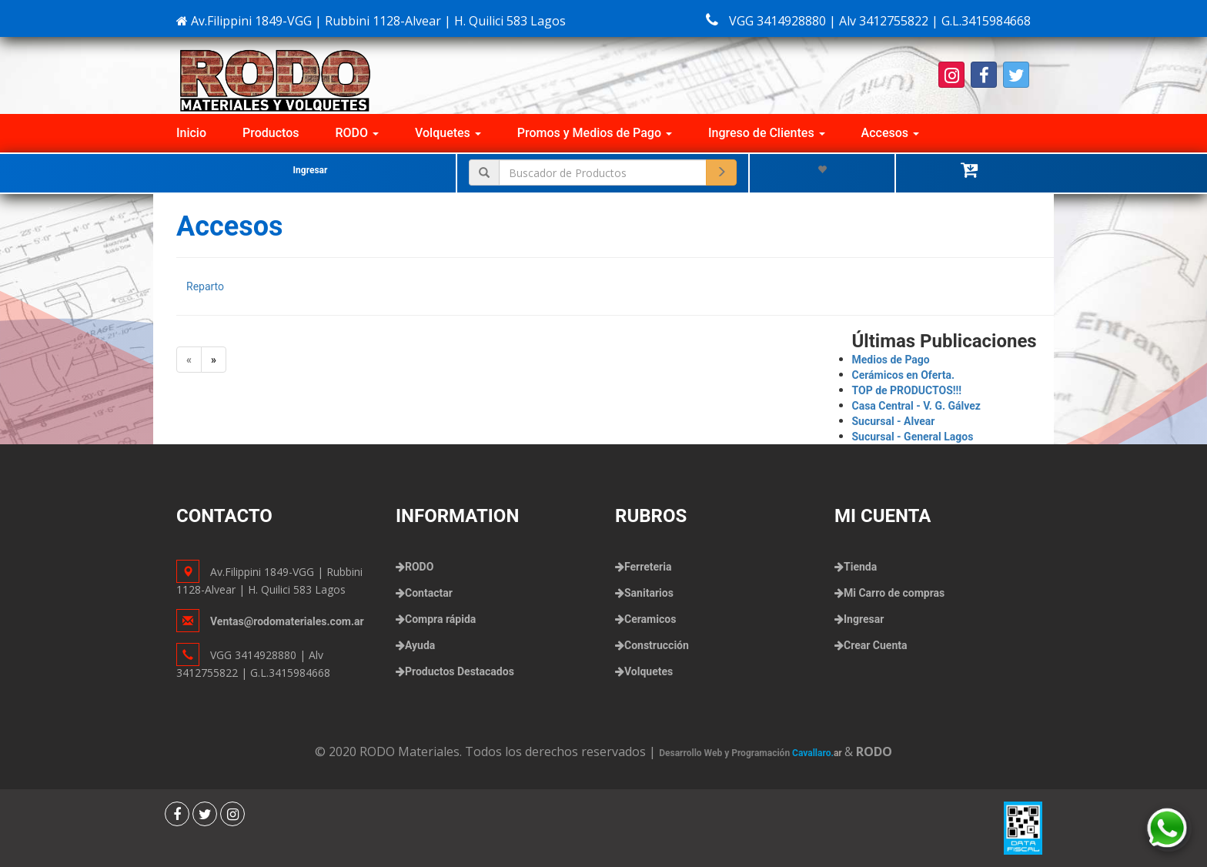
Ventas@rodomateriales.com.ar (287, 621)
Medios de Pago (891, 359)
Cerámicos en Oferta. (903, 375)
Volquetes (448, 133)
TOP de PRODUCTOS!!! (907, 390)
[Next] (213, 359)
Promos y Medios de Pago (594, 133)
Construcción (656, 645)
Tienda (860, 567)
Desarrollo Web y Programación (751, 753)
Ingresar (310, 170)
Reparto (205, 286)
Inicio (191, 133)
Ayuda (420, 645)
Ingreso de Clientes (766, 133)
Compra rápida (440, 619)
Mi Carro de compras (894, 593)
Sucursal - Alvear (893, 421)
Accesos (890, 133)
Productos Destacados (459, 671)
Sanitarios (649, 593)
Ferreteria (647, 567)
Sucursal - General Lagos (913, 436)
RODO (357, 133)
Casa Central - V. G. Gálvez (916, 406)
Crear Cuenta (875, 645)
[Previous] (189, 359)
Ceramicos (650, 619)
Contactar (429, 593)
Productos (270, 133)
